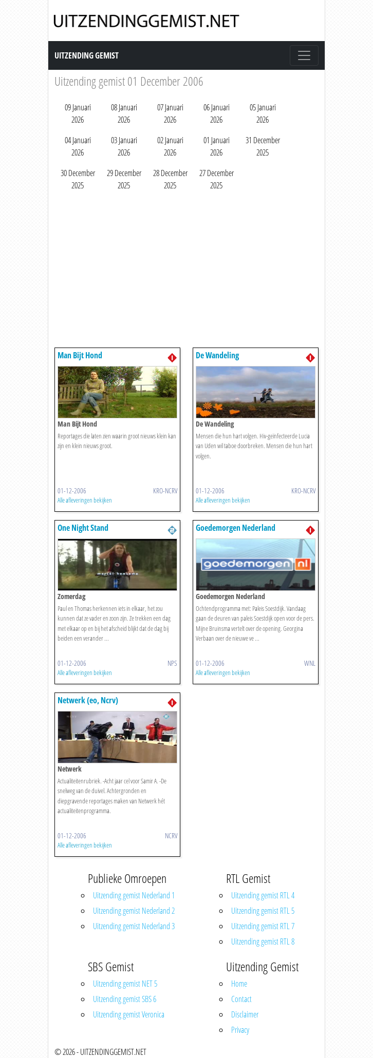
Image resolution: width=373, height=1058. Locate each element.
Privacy (240, 1029)
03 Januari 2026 (124, 146)
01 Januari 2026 (216, 146)
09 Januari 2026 (78, 113)
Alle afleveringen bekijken (85, 500)
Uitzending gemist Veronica (128, 1014)
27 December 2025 (216, 179)
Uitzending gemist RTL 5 (262, 910)
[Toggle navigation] (304, 55)
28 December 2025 (170, 179)
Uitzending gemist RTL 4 (262, 895)
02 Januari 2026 (170, 146)
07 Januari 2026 (170, 113)
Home (239, 983)
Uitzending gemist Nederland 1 (134, 895)
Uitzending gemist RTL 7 (262, 926)
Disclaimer (244, 1014)
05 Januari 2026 (263, 113)
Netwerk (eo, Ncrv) (88, 700)
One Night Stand (83, 527)
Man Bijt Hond (80, 355)
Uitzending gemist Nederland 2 (134, 910)
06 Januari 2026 (216, 113)
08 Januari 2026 (124, 113)
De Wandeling (217, 355)
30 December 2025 (78, 179)
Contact (241, 999)
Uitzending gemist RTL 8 (262, 941)
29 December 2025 (124, 179)
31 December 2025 (263, 146)
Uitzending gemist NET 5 (125, 983)
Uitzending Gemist (86, 55)
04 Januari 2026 (78, 146)
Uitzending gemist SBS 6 (124, 999)
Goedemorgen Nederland (235, 527)
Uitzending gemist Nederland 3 (134, 926)
